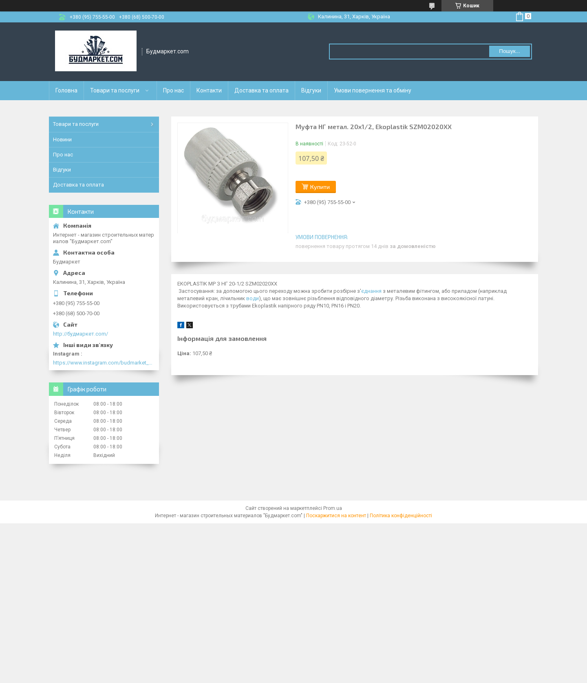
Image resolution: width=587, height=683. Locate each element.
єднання (371, 291)
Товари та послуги (114, 90)
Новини (62, 139)
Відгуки (311, 90)
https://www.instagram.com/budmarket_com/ (104, 363)
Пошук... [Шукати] (509, 51)
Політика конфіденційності (401, 515)
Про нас (173, 90)
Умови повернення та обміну (372, 90)
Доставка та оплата (261, 90)
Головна (66, 90)
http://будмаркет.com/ (80, 334)
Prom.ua (332, 508)
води (252, 298)
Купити (320, 186)
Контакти (209, 90)
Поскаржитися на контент (336, 515)
